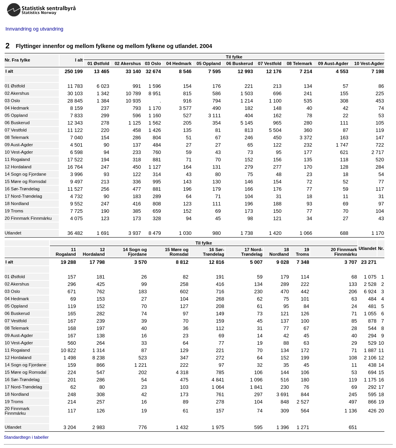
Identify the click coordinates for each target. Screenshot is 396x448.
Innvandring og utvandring (34, 29)
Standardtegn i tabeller (26, 437)
